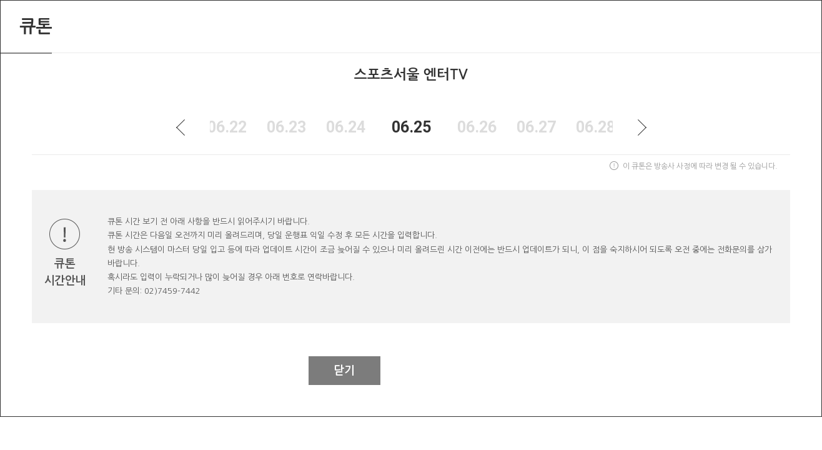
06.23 (286, 127)
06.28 (595, 127)
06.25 (411, 127)
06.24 (345, 127)
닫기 (344, 370)
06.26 (477, 127)
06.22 (227, 127)
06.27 (536, 127)
